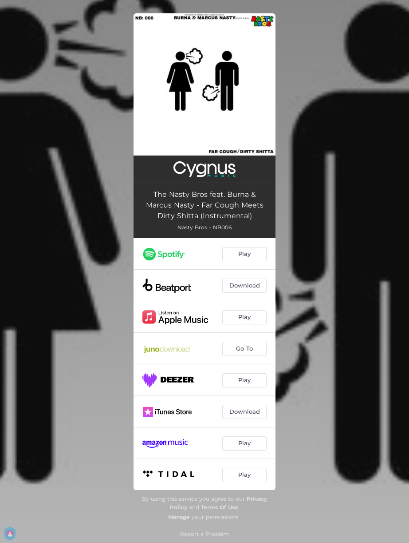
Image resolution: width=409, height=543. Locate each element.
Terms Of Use (219, 507)
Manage (179, 517)
